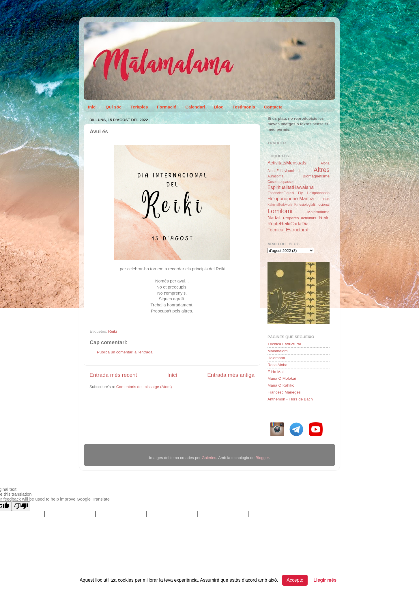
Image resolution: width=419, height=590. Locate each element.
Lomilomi (280, 211)
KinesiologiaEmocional (312, 205)
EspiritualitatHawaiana (291, 187)
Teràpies (139, 106)
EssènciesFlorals (281, 193)
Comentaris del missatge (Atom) (144, 387)
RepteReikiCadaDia (288, 223)
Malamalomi (278, 351)
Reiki (112, 331)
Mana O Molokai (282, 378)
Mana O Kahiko (281, 385)
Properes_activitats (299, 218)
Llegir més (324, 580)
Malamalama (318, 212)
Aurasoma (275, 176)
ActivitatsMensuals (287, 162)
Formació (167, 106)
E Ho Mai (276, 372)
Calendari (195, 106)
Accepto (295, 580)
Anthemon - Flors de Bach (290, 399)
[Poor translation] (21, 506)
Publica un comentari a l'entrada (124, 352)
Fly (300, 193)
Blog (219, 106)
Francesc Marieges (284, 392)
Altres (322, 169)
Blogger (262, 458)
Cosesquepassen (281, 182)
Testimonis (244, 106)
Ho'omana (276, 358)
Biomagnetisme (316, 176)
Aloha (325, 163)
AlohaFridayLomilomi (284, 171)
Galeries (209, 458)
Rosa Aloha (277, 365)
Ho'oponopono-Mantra (291, 198)
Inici (92, 106)
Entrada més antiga (231, 375)
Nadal (274, 217)
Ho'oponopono (318, 193)
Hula (326, 199)
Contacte (273, 106)
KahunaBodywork (280, 204)
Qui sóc (113, 106)
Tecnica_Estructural (288, 229)
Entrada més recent (113, 375)
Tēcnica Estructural (284, 344)
